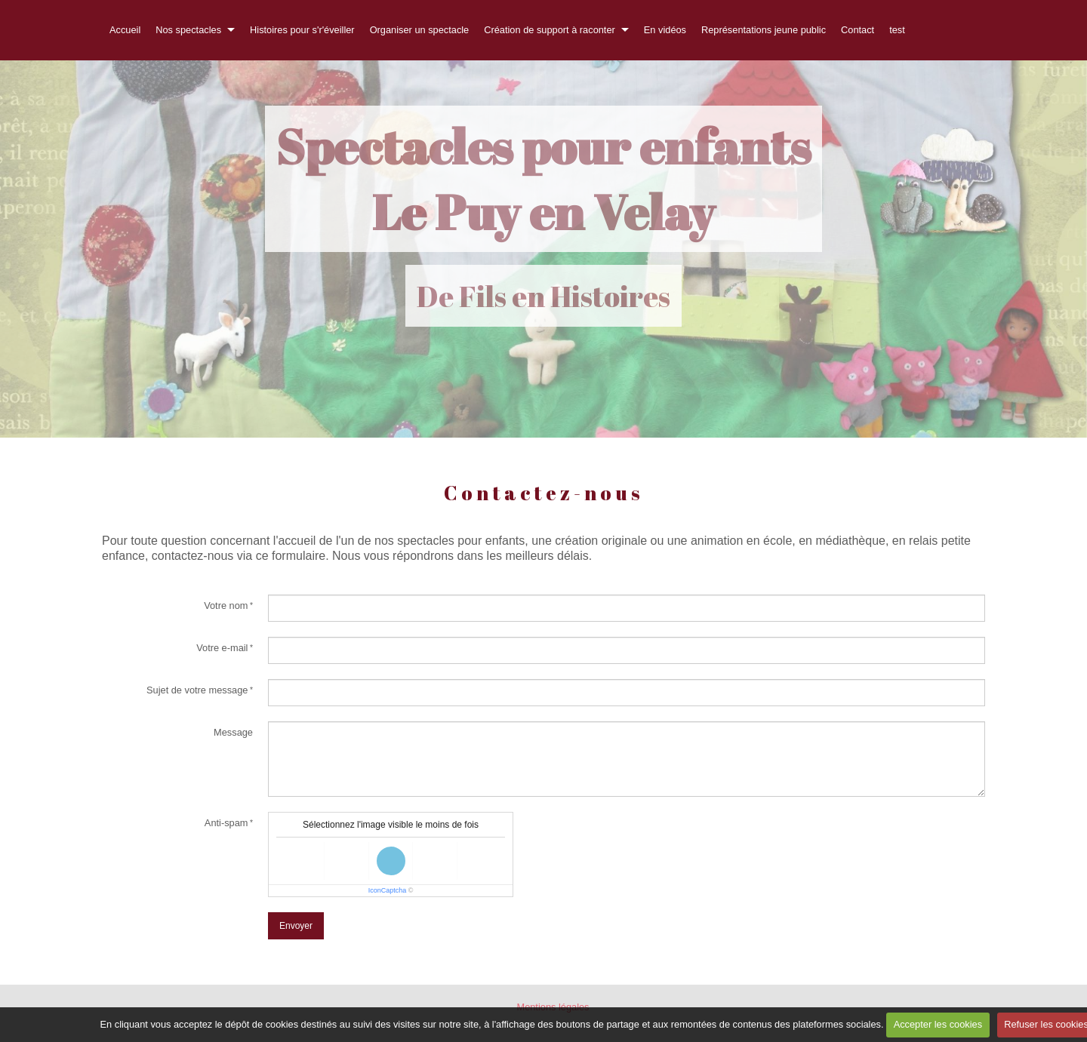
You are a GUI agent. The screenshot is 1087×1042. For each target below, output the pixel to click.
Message (233, 732)
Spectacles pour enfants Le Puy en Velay (543, 178)
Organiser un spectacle (420, 29)
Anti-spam (226, 822)
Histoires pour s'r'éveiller (302, 29)
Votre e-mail (222, 647)
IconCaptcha (387, 890)
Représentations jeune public (763, 29)
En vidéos (665, 29)
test (897, 29)
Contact (857, 29)
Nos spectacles (188, 29)
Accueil (124, 29)
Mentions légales (552, 1007)
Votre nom (226, 605)
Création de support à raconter (549, 29)
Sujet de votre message (197, 690)
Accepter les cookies (938, 1024)
